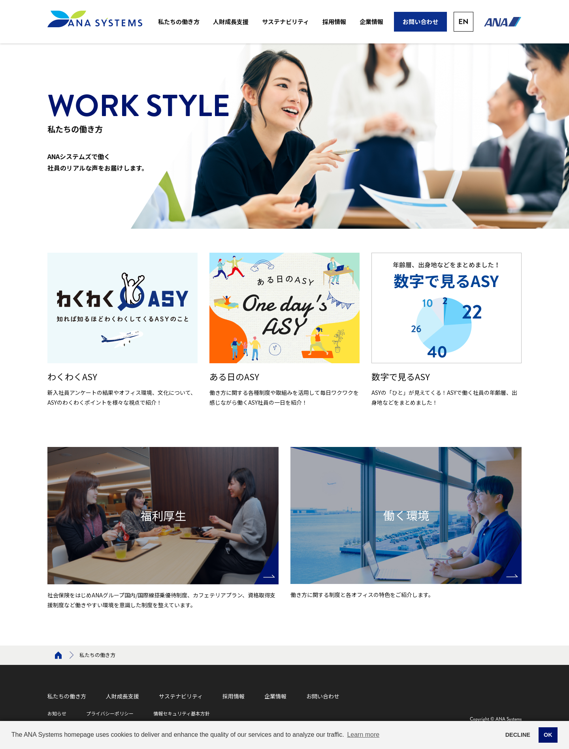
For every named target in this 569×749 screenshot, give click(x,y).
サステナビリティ (285, 22)
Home (58, 655)
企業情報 (371, 22)
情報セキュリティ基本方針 (181, 713)
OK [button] (548, 735)
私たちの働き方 (179, 22)
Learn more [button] (363, 734)
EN (463, 21)
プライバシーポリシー (110, 713)
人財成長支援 (231, 22)
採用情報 (334, 22)
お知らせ (56, 713)
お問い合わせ (420, 21)
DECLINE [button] (517, 735)
